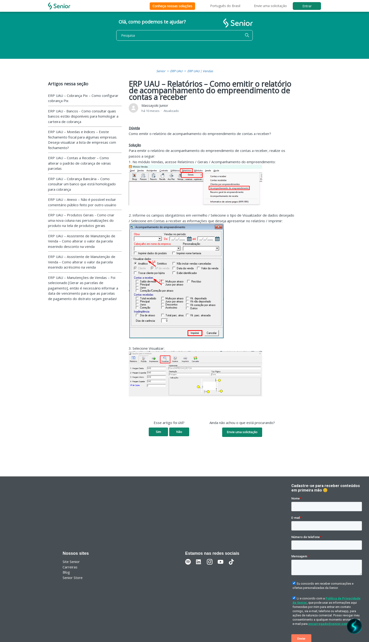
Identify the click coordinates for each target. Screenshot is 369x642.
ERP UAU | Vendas (200, 71)
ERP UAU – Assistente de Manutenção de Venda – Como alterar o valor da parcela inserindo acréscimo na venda (81, 261)
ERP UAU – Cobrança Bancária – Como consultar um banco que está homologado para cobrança (82, 184)
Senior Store (73, 577)
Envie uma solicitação (270, 6)
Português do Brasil (225, 6)
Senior (160, 71)
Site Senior (71, 561)
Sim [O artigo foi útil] (158, 432)
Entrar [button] (307, 6)
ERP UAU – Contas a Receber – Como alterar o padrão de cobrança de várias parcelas (79, 163)
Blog (66, 572)
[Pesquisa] (184, 35)
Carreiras (70, 567)
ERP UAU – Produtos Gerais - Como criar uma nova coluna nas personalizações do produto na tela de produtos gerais (81, 220)
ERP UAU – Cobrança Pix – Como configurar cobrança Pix (83, 98)
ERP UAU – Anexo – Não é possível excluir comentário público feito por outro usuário (82, 202)
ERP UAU (176, 71)
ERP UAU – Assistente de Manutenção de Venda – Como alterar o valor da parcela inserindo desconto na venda (81, 241)
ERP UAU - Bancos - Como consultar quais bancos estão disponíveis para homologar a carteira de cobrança (83, 116)
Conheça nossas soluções (172, 6)
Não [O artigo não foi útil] (179, 432)
